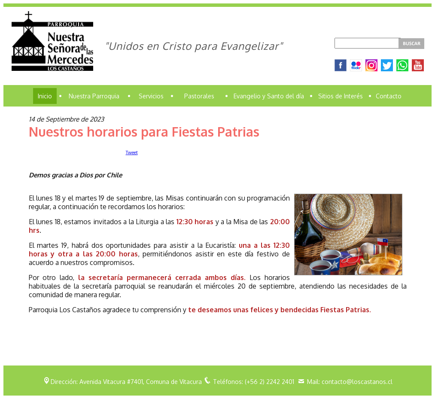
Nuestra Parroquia (94, 96)
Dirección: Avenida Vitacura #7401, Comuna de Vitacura (126, 381)
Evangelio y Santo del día (269, 96)
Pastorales (199, 96)
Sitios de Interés (340, 96)
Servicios (151, 96)
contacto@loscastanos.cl (357, 381)
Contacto (389, 96)
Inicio (45, 96)
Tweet (132, 152)
